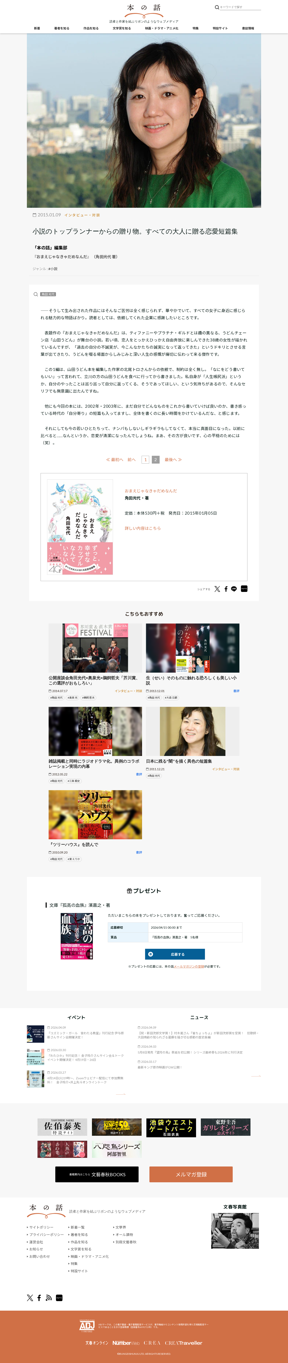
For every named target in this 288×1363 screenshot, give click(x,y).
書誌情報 (248, 28)
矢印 (121, 1094)
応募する (165, 954)
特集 (196, 28)
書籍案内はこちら (98, 1174)
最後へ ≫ (173, 459)
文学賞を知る (122, 28)
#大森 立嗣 (171, 697)
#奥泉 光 (72, 697)
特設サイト (220, 28)
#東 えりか (74, 859)
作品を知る (91, 28)
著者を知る (61, 28)
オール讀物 (124, 1234)
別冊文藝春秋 (126, 1242)
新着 (37, 28)
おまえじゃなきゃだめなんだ (151, 490)
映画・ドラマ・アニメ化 (161, 28)
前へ (132, 459)
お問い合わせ (39, 1256)
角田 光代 (48, 294)
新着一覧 (78, 1227)
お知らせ (36, 1249)
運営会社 (36, 1242)
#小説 (52, 269)
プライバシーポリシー (46, 1234)
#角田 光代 (56, 697)
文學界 (121, 1227)
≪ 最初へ (114, 459)
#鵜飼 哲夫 (88, 697)
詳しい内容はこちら (143, 528)
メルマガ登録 (191, 1174)
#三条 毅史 (74, 781)
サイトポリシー (41, 1227)
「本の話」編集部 (50, 247)
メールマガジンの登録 (189, 966)
